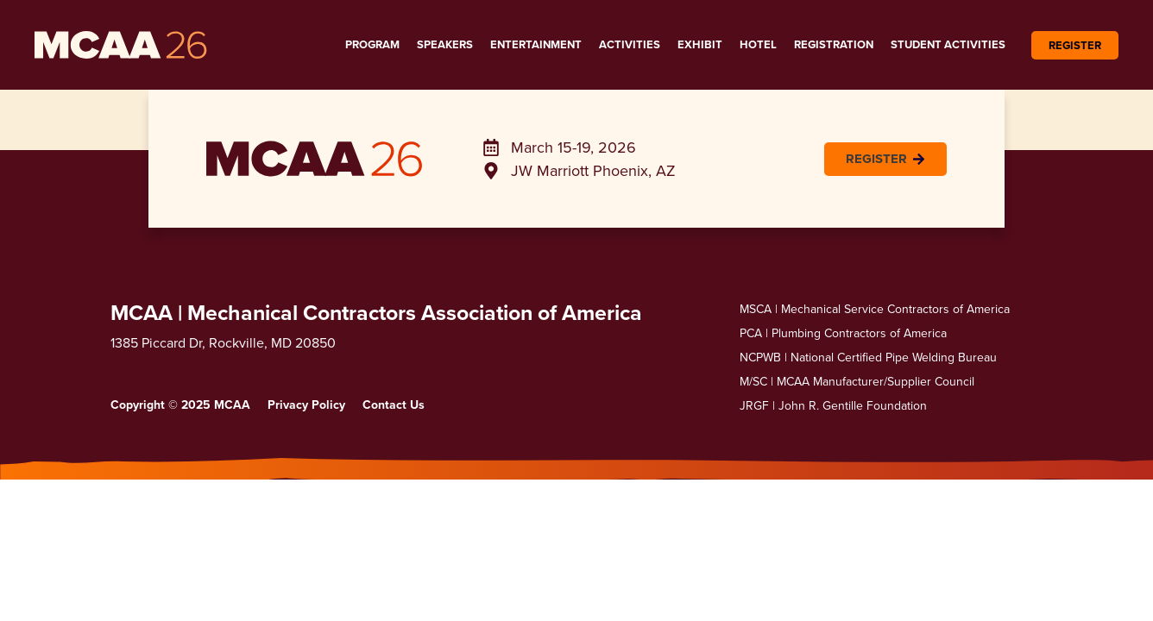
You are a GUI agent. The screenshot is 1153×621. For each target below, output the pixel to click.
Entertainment (536, 44)
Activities (629, 44)
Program (372, 44)
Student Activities (948, 44)
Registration (833, 44)
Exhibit (699, 44)
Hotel (758, 44)
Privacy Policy (306, 404)
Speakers (445, 44)
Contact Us (393, 404)
